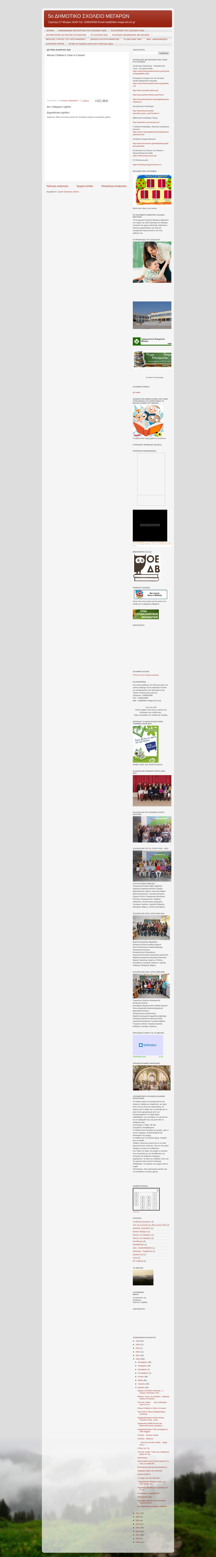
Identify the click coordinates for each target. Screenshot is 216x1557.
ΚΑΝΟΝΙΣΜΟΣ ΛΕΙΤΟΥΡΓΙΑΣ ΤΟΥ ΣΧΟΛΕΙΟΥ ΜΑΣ (82, 30)
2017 (138, 1513)
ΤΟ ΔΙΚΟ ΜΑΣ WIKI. (132, 39)
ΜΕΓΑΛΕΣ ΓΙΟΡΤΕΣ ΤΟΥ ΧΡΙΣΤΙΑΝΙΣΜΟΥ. (66, 39)
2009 (138, 1542)
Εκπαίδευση (138, 1241)
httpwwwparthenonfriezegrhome (148, 95)
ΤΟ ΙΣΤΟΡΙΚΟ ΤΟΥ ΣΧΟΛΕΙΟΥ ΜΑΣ (127, 30)
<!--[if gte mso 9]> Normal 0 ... (149, 1478)
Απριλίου (142, 1384)
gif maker (137, 392)
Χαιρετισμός (142, 1458)
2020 (138, 1359)
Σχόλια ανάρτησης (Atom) (68, 192)
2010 (138, 1538)
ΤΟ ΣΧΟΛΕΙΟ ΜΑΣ (99, 35)
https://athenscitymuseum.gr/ (145, 156)
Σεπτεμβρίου (143, 1373)
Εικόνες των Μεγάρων (142, 1235)
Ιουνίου (141, 1377)
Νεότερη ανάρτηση (57, 186)
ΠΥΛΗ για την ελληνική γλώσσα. (146, 675)
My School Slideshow (139, 542)
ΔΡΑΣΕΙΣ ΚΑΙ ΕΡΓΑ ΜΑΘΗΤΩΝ (104, 39)
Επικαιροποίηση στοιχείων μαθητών (152, 1506)
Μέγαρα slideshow (145, 544)
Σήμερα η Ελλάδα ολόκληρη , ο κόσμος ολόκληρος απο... (150, 1392)
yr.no (161, 1057)
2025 (138, 1345)
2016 (138, 1517)
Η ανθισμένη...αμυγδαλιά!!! (148, 1493)
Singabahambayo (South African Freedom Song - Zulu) (150, 1419)
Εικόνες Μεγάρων (140, 1232)
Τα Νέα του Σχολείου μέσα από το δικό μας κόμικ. (91, 43)
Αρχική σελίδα (85, 186)
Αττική (157, 542)
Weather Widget (148, 1045)
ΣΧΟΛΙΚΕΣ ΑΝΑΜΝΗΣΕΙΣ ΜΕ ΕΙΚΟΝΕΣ (131, 35)
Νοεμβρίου (142, 1366)
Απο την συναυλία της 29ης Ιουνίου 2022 (150, 1225)
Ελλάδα (162, 542)
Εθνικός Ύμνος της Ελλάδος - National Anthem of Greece (153, 1397)
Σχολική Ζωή (138, 1254)
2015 (138, 1520)
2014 (138, 1524)
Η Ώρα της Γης (143, 1448)
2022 (138, 1352)
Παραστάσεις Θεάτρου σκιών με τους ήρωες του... (151, 1483)
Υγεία (135, 1258)
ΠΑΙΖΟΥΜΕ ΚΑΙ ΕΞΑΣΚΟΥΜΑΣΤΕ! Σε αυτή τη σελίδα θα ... (153, 1462)
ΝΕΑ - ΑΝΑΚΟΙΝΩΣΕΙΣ (157, 39)
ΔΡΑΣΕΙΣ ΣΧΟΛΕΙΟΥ (141, 1228)
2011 (138, 1535)
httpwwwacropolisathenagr (145, 90)
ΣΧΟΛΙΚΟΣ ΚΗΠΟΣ (55, 43)
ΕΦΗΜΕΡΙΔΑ (138, 1245)
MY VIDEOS (138, 1261)
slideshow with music (164, 544)
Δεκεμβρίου (143, 1362)
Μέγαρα (153, 542)
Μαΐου (141, 1380)
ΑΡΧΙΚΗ (50, 30)
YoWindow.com (139, 1057)
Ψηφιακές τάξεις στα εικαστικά (149, 1471)
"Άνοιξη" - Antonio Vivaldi (147, 1435)
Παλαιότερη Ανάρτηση (114, 186)
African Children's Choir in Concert (151, 1408)
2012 (138, 1531)
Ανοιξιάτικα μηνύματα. (142, 1222)
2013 (138, 1528)
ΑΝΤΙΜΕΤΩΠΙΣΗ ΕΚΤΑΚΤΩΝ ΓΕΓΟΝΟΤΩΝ (66, 35)
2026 (138, 1341)
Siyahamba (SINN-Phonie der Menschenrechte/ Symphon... (150, 1424)
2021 (138, 1355)
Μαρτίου (141, 1387)
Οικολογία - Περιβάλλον (142, 1251)
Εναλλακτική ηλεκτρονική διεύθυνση (152, 1467)
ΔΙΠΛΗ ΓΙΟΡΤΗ (143, 1474)
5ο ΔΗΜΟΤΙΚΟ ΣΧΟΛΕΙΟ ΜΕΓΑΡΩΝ (88, 16)
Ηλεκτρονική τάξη (144, 1497)
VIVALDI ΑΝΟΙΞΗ (146, 1439)
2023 (138, 1348)
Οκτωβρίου (143, 1369)
